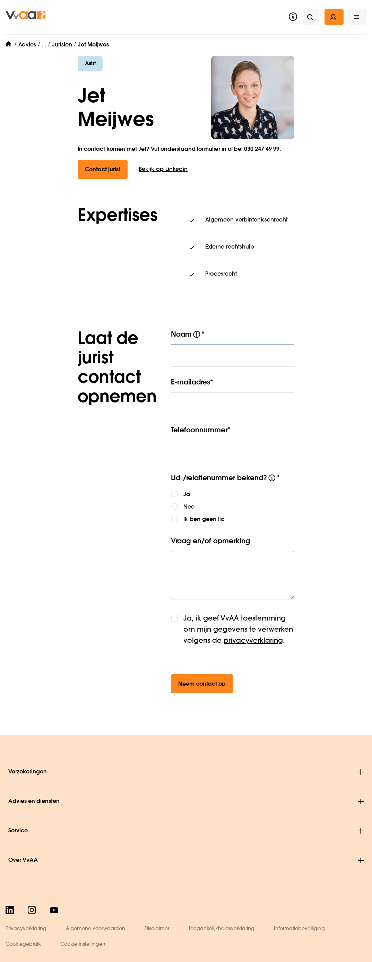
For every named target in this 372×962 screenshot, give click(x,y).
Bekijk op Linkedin (163, 169)
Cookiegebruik (23, 944)
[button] (356, 17)
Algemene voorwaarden (95, 928)
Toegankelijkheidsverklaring (221, 928)
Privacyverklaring (26, 928)
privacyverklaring (253, 641)
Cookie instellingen (82, 944)
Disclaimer (157, 928)
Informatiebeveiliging (299, 928)
